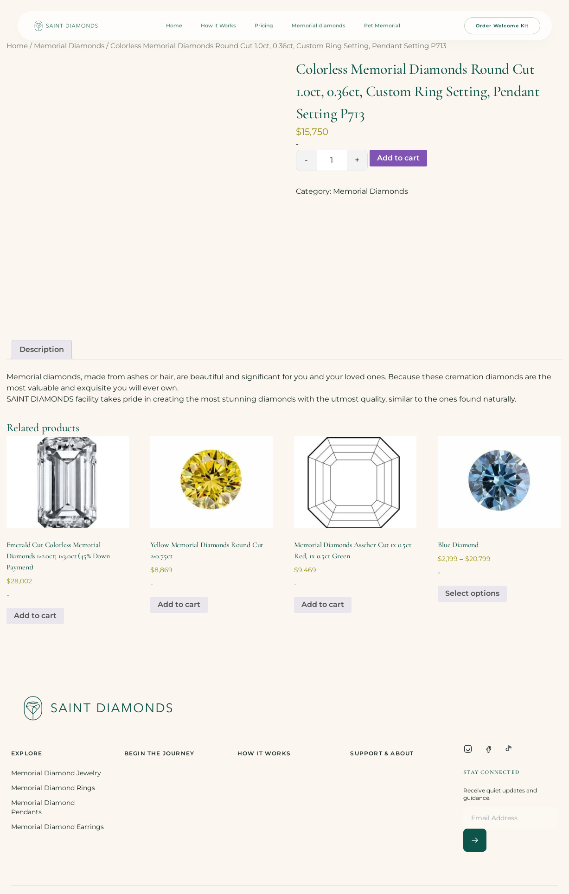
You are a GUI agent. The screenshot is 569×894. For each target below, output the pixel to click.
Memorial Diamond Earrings (57, 827)
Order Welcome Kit (502, 26)
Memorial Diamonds (69, 46)
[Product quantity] (332, 160)
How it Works (218, 25)
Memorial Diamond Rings (53, 788)
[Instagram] (468, 749)
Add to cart (398, 157)
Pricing (264, 25)
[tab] (42, 349)
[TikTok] (508, 749)
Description (41, 349)
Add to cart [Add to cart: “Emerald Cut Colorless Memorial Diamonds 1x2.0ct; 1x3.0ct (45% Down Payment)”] (35, 615)
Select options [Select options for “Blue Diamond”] (472, 593)
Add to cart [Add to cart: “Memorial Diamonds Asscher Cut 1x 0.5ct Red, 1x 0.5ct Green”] (322, 604)
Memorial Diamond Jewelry (56, 773)
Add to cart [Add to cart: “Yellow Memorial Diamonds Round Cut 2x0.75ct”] (179, 604)
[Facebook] (488, 749)
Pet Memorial (382, 25)
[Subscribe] (474, 840)
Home (174, 25)
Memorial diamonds (318, 25)
